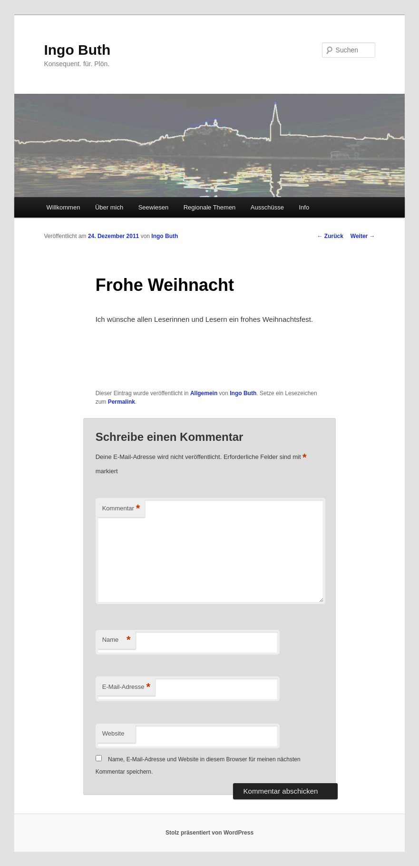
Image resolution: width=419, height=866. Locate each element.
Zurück (330, 236)
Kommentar (121, 509)
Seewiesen (153, 207)
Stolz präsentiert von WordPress (209, 832)
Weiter (363, 236)
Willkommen (63, 207)
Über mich (109, 207)
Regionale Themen (210, 207)
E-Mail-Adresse (126, 687)
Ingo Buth (77, 50)
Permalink (121, 401)
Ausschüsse (267, 207)
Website (113, 733)
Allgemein (203, 393)
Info (304, 207)
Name (116, 640)
